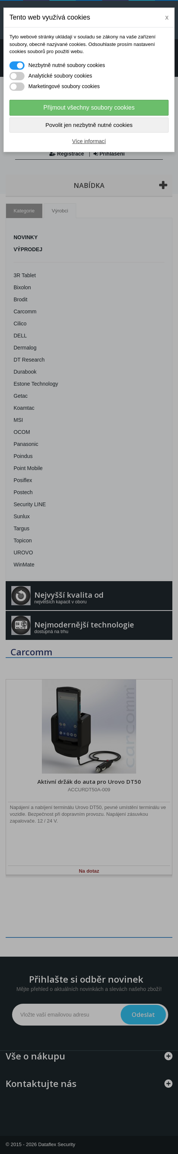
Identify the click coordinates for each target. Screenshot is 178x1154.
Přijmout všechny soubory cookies (89, 107)
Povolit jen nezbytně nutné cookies (89, 125)
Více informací (89, 141)
